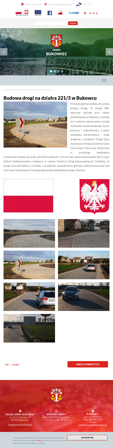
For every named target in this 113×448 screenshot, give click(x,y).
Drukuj (16, 364)
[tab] (51, 71)
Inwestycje (18, 90)
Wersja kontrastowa (85, 13)
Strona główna (9, 90)
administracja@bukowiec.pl (60, 4)
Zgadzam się (87, 438)
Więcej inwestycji (87, 364)
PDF (7, 364)
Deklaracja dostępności (20, 424)
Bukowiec (56, 52)
